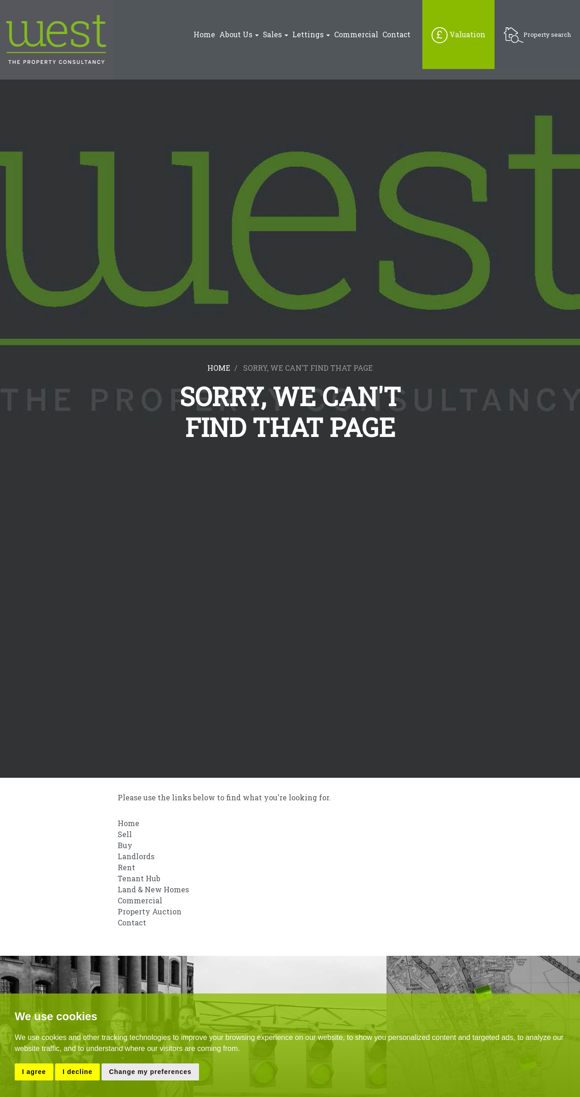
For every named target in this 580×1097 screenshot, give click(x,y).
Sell (125, 834)
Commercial (356, 34)
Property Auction (150, 911)
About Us (239, 34)
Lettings (311, 34)
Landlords (136, 856)
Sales (275, 34)
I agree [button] (34, 1071)
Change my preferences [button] (150, 1071)
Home (204, 34)
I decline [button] (77, 1071)
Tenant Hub (139, 878)
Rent (126, 867)
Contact (396, 34)
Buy (125, 845)
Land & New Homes (153, 889)
